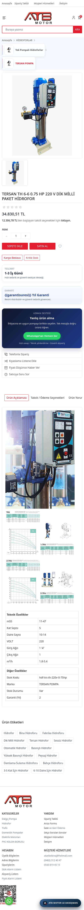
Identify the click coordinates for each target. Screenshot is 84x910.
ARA (77, 29)
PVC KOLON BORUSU (13, 841)
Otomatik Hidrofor (15, 748)
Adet (5, 229)
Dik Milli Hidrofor (14, 740)
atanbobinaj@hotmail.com (58, 855)
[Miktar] (16, 236)
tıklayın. (66, 220)
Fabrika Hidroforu (53, 733)
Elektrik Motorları (11, 837)
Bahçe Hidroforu (53, 763)
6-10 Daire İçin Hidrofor (47, 770)
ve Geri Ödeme (57, 828)
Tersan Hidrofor (39, 740)
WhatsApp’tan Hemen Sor (42, 335)
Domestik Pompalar (12, 832)
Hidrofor (9, 733)
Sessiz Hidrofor (63, 740)
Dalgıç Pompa (9, 818)
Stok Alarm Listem (11, 869)
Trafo (4, 828)
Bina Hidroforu (28, 733)
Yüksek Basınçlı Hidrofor (18, 755)
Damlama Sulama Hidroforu (21, 763)
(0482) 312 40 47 (52, 860)
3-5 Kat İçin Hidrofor (16, 770)
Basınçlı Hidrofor (41, 748)
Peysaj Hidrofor (47, 755)
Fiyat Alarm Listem (12, 878)
